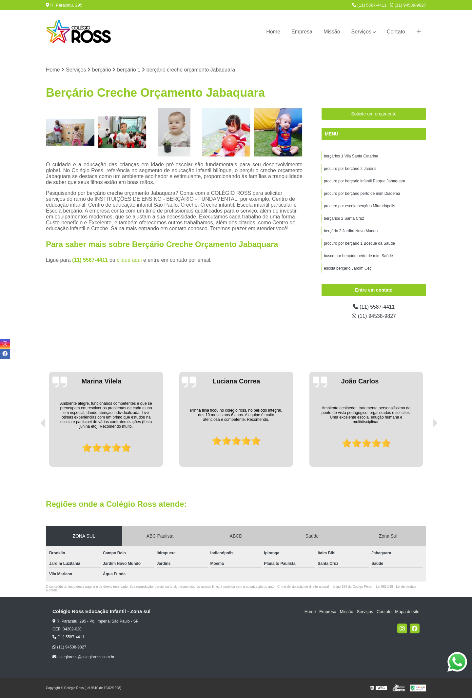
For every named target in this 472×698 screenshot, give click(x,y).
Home (273, 31)
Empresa (301, 31)
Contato (396, 31)
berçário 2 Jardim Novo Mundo (351, 231)
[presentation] (34, 448)
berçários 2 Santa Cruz (344, 218)
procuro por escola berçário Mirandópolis (359, 206)
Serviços (361, 31)
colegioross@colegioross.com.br (83, 657)
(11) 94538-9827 (408, 5)
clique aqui (129, 260)
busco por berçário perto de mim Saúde (358, 256)
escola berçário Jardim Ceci (348, 268)
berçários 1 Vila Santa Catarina (351, 156)
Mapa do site (407, 611)
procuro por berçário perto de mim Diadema (362, 194)
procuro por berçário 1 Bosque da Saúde (359, 243)
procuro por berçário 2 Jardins (350, 169)
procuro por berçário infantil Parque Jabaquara (364, 181)
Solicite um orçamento (374, 114)
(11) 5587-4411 (369, 5)
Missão (332, 31)
